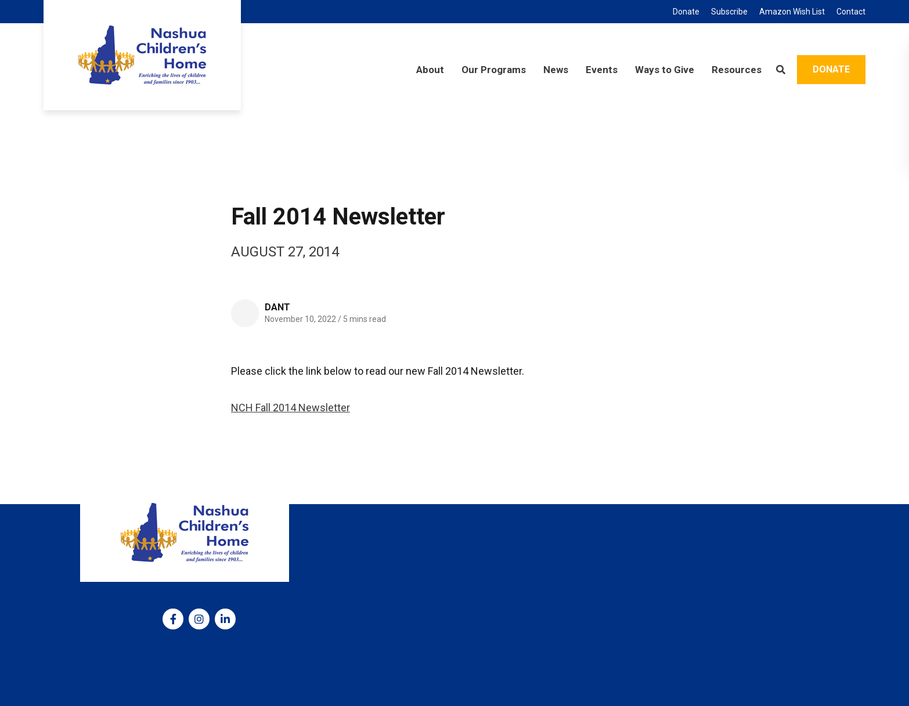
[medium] (173, 619)
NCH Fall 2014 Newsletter (290, 407)
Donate (831, 69)
